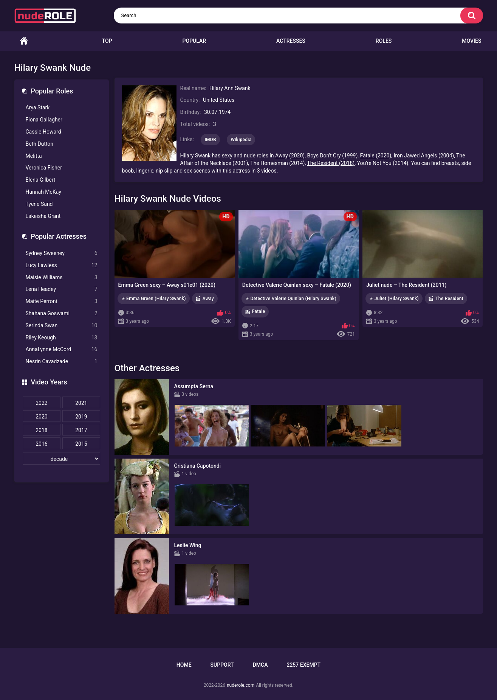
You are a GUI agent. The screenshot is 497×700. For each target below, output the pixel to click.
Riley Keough (62, 337)
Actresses (290, 41)
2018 (41, 430)
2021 (81, 403)
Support (222, 665)
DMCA (260, 665)
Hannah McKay (43, 192)
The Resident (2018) (331, 163)
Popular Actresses (59, 236)
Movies (471, 41)
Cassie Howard (43, 132)
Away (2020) (290, 155)
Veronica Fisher (44, 168)
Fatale (258, 311)
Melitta (34, 156)
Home (23, 41)
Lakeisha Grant (43, 216)
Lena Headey (62, 289)
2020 (41, 417)
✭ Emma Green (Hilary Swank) (153, 298)
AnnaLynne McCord (62, 349)
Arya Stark (38, 107)
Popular (194, 41)
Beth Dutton (40, 144)
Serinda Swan (62, 325)
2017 (81, 430)
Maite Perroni (62, 301)
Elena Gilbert (41, 180)
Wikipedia (241, 139)
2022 (41, 403)
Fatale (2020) (376, 155)
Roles (384, 41)
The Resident (449, 298)
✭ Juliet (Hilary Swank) (394, 298)
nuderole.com (240, 685)
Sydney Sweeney (62, 253)
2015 (81, 444)
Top (107, 41)
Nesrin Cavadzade (62, 361)
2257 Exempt (303, 665)
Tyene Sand (39, 204)
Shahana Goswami (62, 313)
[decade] (62, 459)
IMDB (210, 139)
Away (208, 298)
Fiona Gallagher (44, 120)
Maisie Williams (62, 277)
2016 (41, 444)
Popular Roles (52, 91)
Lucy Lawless (62, 265)
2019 (81, 417)
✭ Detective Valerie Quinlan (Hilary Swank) (290, 298)
